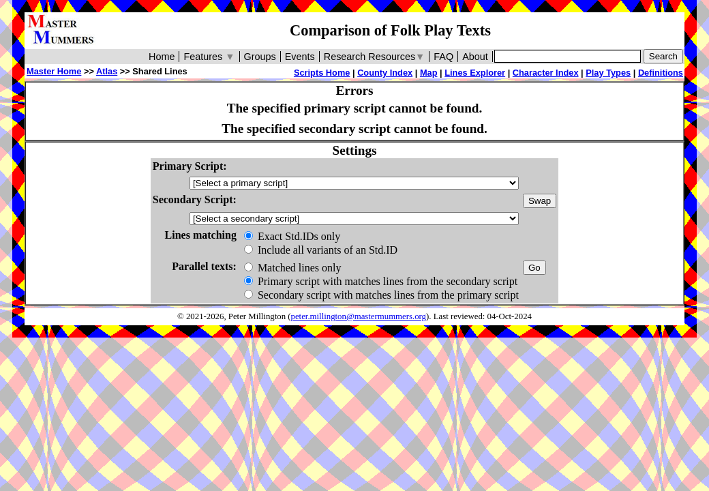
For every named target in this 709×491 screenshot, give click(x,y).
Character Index (546, 73)
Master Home (54, 71)
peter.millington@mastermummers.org (359, 316)
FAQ (443, 56)
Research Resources (374, 56)
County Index (384, 73)
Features (209, 56)
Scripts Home (322, 73)
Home (162, 56)
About (475, 56)
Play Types (608, 73)
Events (300, 56)
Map (429, 73)
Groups (260, 56)
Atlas (106, 71)
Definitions (660, 73)
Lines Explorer (474, 73)
